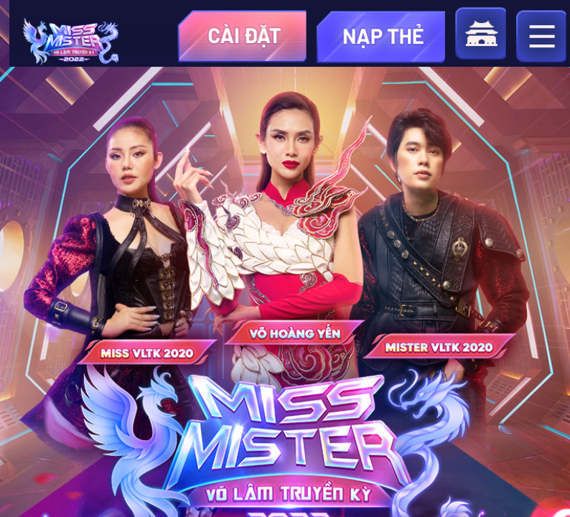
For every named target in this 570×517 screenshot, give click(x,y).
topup (381, 36)
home (481, 33)
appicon (70, 42)
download (242, 35)
